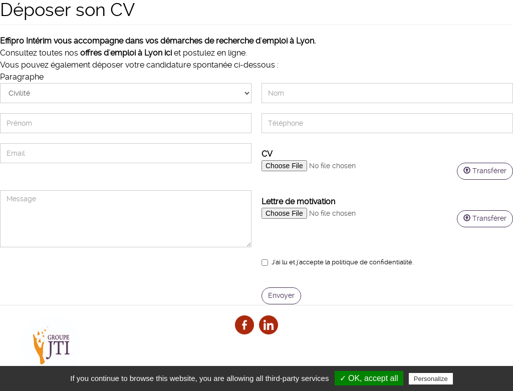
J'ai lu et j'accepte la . (337, 262)
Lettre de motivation (298, 201)
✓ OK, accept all (369, 378)
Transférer (484, 171)
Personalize (431, 378)
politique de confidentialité (372, 262)
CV (267, 154)
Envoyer (281, 295)
